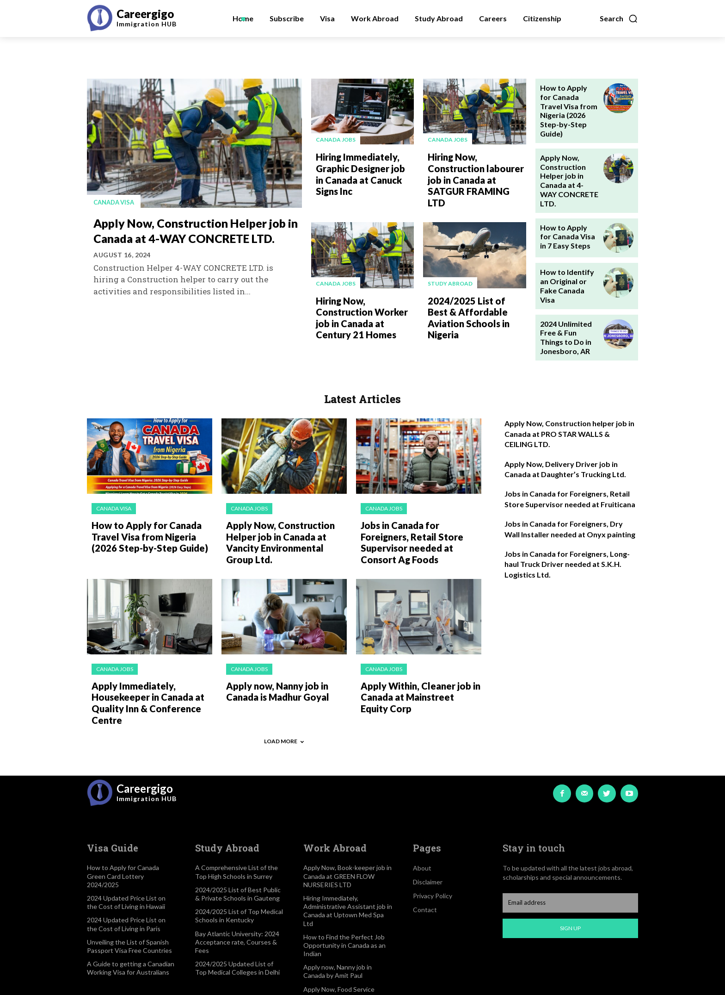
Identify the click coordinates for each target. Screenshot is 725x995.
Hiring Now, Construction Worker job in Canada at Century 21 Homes (364, 298)
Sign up (570, 876)
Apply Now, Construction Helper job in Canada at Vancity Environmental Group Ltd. (283, 499)
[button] (619, 18)
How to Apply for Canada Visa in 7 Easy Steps (566, 202)
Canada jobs (336, 139)
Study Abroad (450, 266)
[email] (570, 851)
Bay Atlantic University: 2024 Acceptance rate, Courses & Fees (237, 890)
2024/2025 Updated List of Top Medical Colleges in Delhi (237, 916)
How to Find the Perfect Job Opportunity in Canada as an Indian (344, 893)
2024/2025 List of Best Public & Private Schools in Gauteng (238, 842)
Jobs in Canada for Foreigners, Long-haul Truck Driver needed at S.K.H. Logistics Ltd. (567, 523)
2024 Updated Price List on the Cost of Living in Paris (126, 872)
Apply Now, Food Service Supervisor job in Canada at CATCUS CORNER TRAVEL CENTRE (343, 950)
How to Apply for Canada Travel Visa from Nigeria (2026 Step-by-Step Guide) (567, 102)
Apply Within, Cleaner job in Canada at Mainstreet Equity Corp (417, 649)
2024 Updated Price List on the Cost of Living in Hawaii (126, 850)
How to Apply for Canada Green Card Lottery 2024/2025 (123, 824)
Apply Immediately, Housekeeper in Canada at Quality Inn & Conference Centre (143, 654)
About (422, 817)
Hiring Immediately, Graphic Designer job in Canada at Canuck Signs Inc (362, 171)
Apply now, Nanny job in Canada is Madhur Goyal (273, 644)
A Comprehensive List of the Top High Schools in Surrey (236, 820)
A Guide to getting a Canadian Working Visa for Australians (130, 916)
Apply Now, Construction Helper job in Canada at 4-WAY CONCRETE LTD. (191, 237)
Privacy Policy (432, 844)
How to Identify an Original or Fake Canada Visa (568, 247)
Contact (425, 858)
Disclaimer (427, 830)
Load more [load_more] (284, 689)
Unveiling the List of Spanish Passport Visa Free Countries (129, 894)
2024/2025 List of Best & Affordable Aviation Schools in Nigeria (475, 293)
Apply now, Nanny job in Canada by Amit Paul (337, 919)
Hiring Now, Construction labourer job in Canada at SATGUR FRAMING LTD (476, 171)
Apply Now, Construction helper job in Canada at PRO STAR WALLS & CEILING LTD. (569, 393)
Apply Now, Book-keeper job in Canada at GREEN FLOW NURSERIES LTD (347, 824)
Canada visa (115, 202)
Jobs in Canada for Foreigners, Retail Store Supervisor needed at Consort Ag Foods (419, 494)
